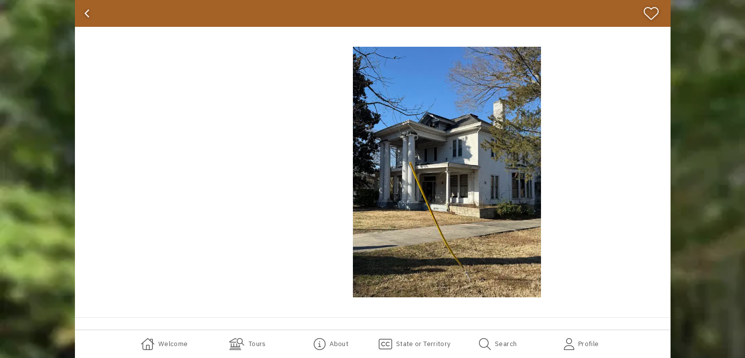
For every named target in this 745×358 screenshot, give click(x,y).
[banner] (373, 13)
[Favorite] (655, 13)
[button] (447, 172)
